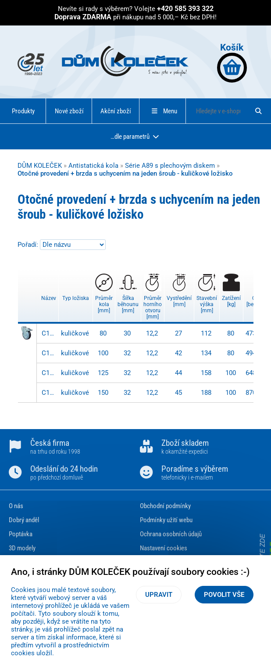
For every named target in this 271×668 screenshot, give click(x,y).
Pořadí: (29, 245)
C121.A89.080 (49, 333)
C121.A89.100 (49, 353)
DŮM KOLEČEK (40, 166)
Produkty (23, 111)
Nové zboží (69, 111)
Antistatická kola (93, 166)
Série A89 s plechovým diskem (170, 166)
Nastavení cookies (163, 548)
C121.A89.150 (49, 393)
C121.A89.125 (49, 373)
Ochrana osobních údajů (171, 534)
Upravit (158, 595)
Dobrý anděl (24, 520)
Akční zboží (115, 111)
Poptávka (20, 534)
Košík (232, 62)
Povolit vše (224, 595)
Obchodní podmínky (165, 506)
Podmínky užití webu (166, 520)
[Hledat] (258, 111)
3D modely (22, 548)
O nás (16, 506)
